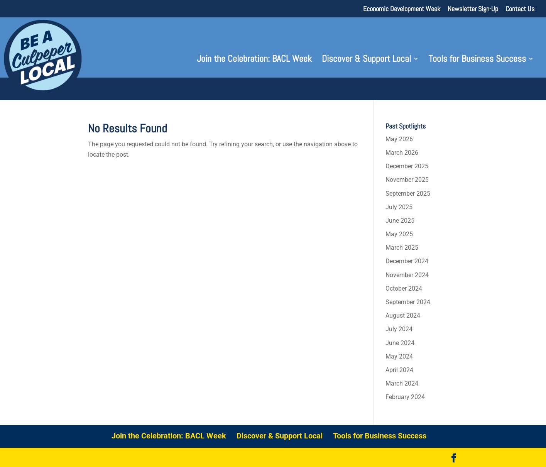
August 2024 (402, 315)
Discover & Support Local (366, 60)
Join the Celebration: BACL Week (254, 60)
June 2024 (399, 343)
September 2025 (407, 193)
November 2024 (407, 275)
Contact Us (519, 9)
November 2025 (407, 179)
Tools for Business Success (477, 60)
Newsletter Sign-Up (473, 9)
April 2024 (399, 370)
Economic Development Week (401, 9)
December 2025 (406, 166)
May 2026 (399, 139)
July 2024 (398, 329)
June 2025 (399, 220)
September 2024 (407, 302)
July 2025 (398, 207)
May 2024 (399, 356)
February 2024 (405, 397)
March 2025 (401, 247)
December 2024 (406, 261)
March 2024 (401, 383)
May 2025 (399, 234)
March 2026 (401, 152)
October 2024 (403, 288)
